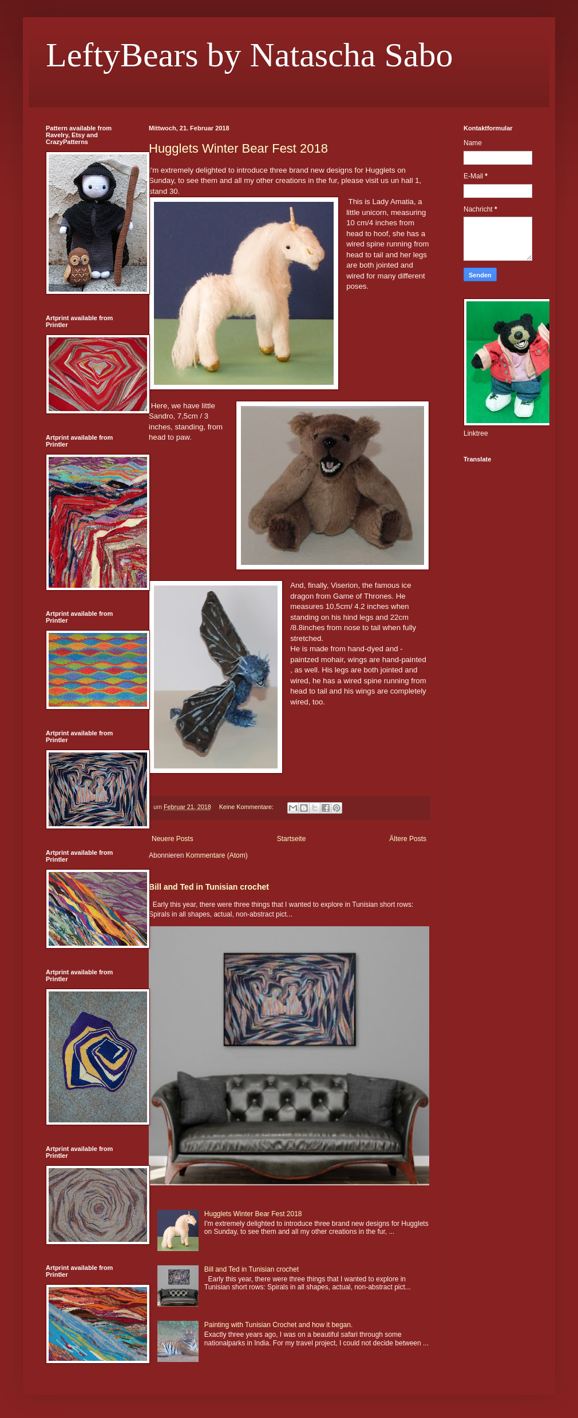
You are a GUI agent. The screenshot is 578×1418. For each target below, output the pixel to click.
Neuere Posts (172, 839)
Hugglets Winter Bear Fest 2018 (238, 148)
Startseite (291, 839)
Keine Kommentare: (247, 806)
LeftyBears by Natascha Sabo (249, 55)
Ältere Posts (407, 839)
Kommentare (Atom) (217, 855)
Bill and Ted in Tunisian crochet (209, 886)
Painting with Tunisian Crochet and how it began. (278, 1325)
